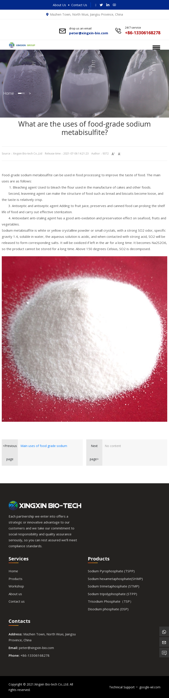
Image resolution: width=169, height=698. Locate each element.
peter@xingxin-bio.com (36, 647)
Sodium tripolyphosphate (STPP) (112, 594)
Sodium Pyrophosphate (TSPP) (111, 571)
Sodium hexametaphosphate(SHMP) (115, 578)
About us (15, 594)
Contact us (17, 601)
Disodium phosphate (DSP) (108, 609)
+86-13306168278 (35, 655)
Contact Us (79, 5)
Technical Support (122, 687)
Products (15, 578)
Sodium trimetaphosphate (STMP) (113, 586)
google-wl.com (149, 687)
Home (8, 93)
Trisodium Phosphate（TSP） (110, 601)
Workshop (16, 586)
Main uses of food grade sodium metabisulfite (43, 448)
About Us (59, 5)
